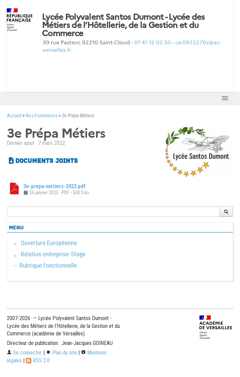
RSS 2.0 (38, 360)
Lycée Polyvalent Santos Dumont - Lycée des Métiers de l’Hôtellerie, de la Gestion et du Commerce (123, 25)
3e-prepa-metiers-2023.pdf (54, 186)
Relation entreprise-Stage (53, 254)
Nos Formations (42, 116)
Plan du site (61, 352)
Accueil (14, 116)
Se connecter (24, 352)
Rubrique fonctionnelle (48, 265)
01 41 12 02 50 (152, 42)
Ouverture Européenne (49, 243)
